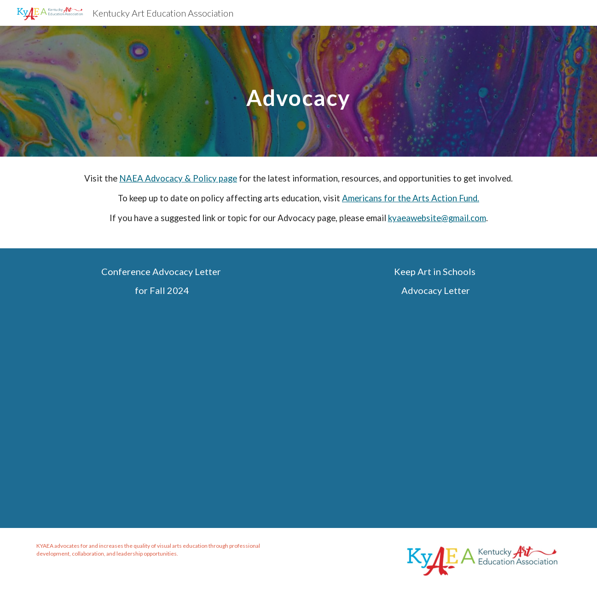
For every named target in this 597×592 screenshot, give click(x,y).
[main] (299, 91)
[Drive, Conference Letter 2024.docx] (162, 409)
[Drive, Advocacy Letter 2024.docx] (435, 410)
